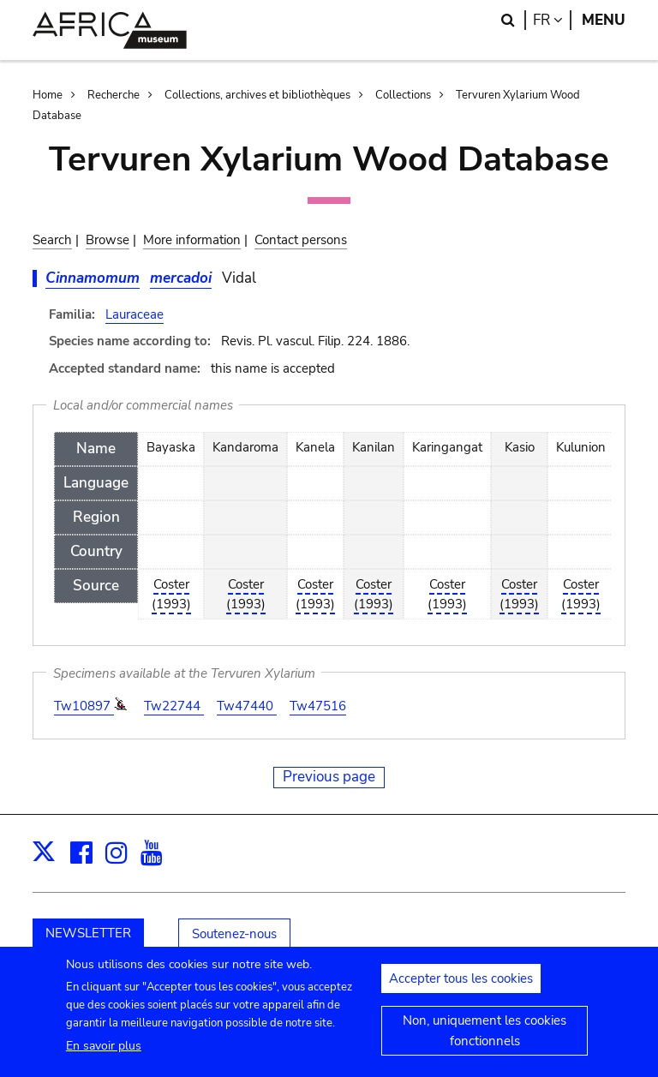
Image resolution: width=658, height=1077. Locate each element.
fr (552, 20)
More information (192, 239)
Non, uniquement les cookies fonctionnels (484, 1039)
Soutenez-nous (234, 933)
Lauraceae (134, 314)
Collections (403, 95)
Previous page (329, 777)
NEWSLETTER (88, 933)
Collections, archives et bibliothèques (257, 95)
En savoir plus (103, 1054)
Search (52, 239)
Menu (603, 20)
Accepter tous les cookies (461, 987)
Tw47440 (247, 706)
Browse (107, 239)
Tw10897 (84, 706)
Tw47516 (318, 706)
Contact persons (300, 239)
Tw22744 (174, 706)
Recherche (113, 95)
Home (48, 95)
